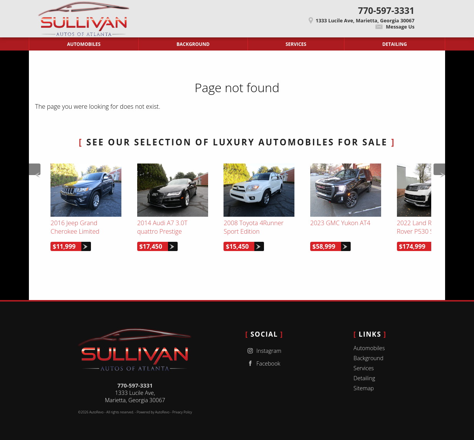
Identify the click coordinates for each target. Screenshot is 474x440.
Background (368, 358)
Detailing (364, 378)
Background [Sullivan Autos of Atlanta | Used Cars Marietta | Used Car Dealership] (193, 44)
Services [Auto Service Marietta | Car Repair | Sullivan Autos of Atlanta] (296, 44)
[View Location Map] (277, 18)
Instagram (263, 351)
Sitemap (363, 388)
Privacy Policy (182, 412)
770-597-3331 (135, 385)
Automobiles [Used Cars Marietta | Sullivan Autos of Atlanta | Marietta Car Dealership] (84, 44)
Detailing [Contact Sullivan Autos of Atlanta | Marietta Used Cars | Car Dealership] (394, 44)
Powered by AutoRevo (153, 412)
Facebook (263, 363)
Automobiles (369, 348)
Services (363, 368)
